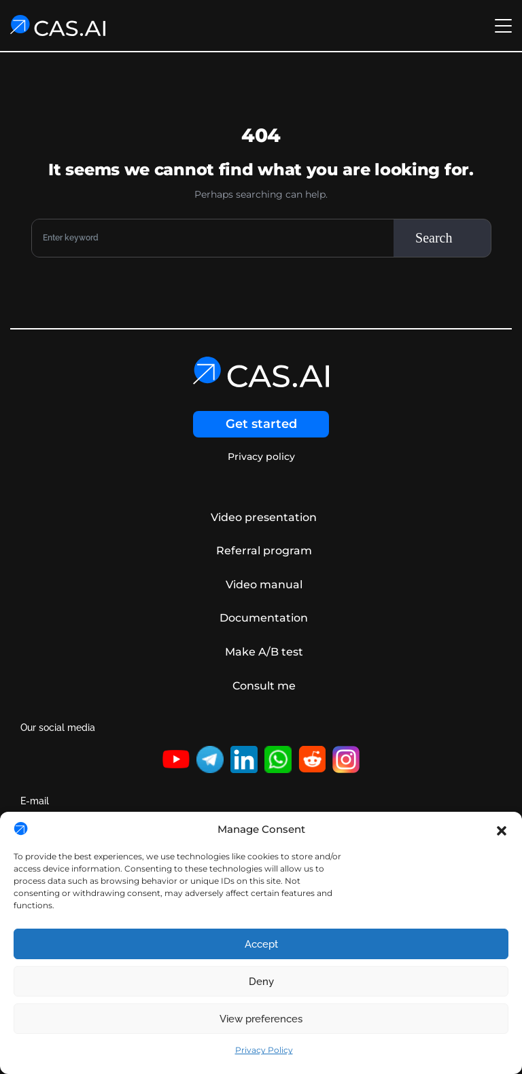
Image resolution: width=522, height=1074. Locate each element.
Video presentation (264, 517)
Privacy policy (261, 457)
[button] (501, 829)
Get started (261, 423)
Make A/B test (264, 651)
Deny (261, 981)
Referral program (264, 550)
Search (433, 237)
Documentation (264, 617)
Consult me (264, 685)
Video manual (264, 584)
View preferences (261, 1019)
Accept (261, 944)
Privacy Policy (264, 1050)
